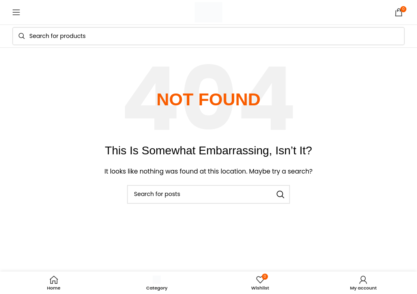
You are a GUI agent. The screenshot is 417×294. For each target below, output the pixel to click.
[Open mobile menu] (16, 12)
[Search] (208, 36)
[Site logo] (208, 12)
